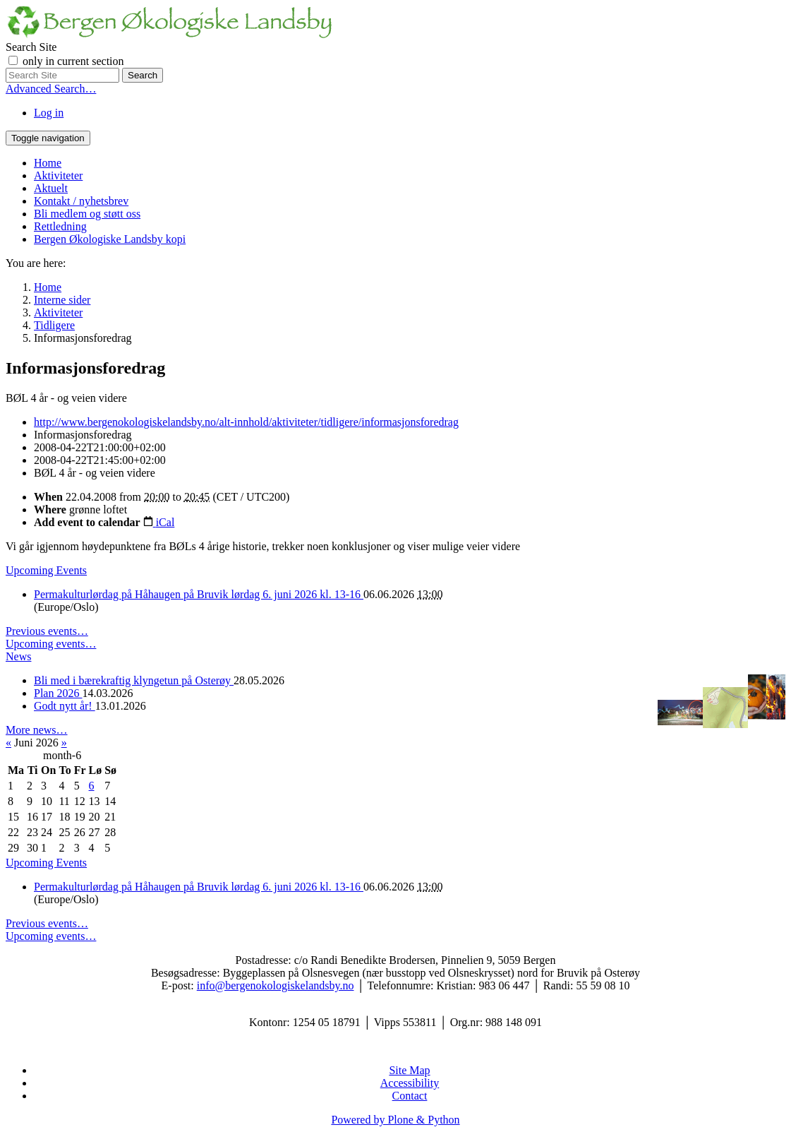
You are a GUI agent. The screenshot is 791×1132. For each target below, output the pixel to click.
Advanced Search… (51, 89)
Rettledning (60, 226)
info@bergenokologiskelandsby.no (275, 985)
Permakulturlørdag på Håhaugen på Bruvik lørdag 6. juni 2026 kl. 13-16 (198, 594)
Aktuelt (51, 188)
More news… (37, 730)
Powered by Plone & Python (395, 1120)
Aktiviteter (58, 175)
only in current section (73, 61)
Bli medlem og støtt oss (87, 214)
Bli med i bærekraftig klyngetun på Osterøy (134, 680)
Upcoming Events (46, 570)
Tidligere (54, 325)
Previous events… (47, 631)
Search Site (31, 47)
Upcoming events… (51, 644)
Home (47, 163)
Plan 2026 (58, 693)
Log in (49, 113)
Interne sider (62, 300)
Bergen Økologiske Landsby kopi (110, 239)
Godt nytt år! (64, 706)
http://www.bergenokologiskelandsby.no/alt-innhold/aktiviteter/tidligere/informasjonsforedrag (246, 422)
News (18, 656)
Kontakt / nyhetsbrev (81, 201)
